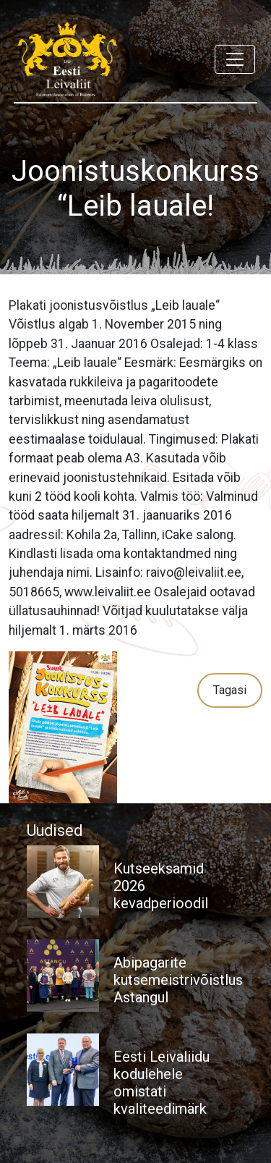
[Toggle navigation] (235, 59)
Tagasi (229, 690)
